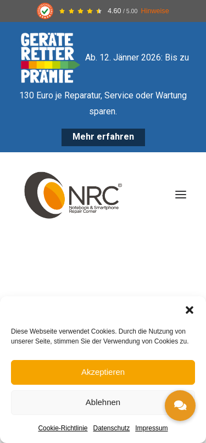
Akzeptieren (103, 371)
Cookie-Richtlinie (62, 428)
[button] (189, 309)
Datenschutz (111, 428)
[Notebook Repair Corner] (73, 194)
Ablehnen (103, 402)
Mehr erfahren (103, 136)
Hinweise (155, 11)
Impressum (151, 428)
